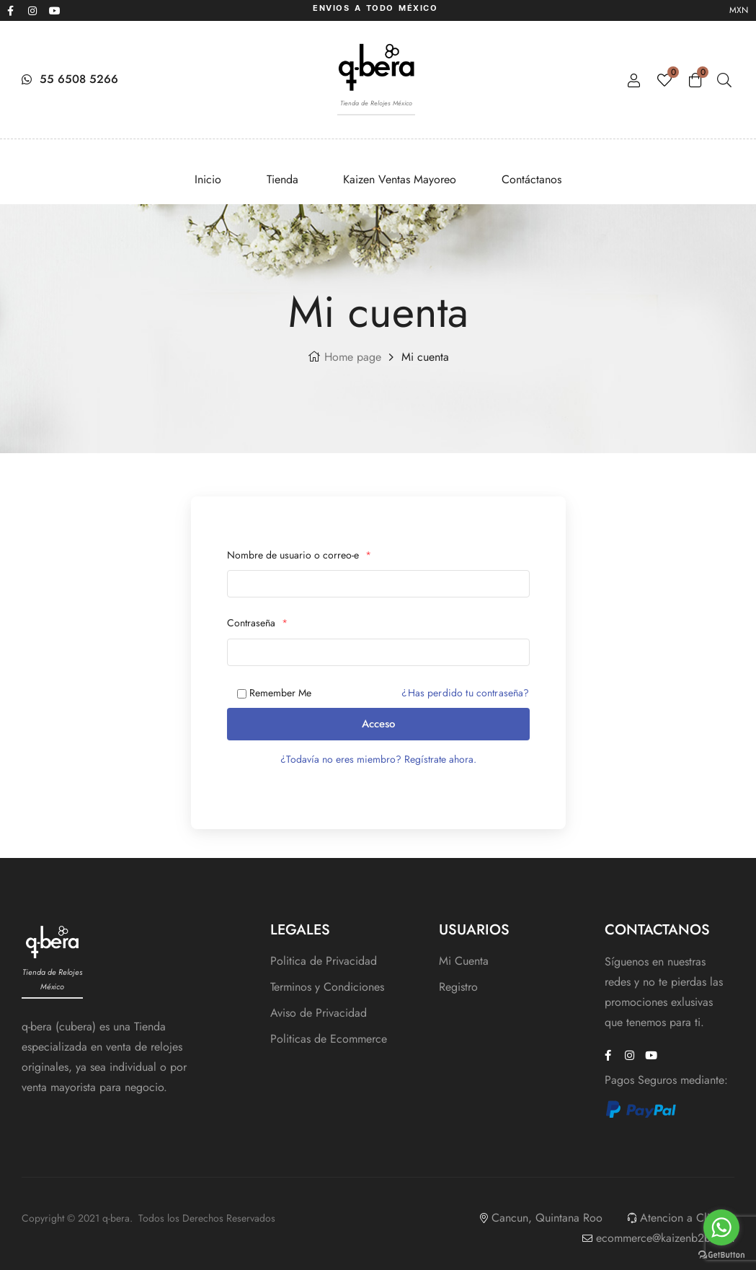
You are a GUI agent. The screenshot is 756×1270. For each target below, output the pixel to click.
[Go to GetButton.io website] (721, 1255)
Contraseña (257, 623)
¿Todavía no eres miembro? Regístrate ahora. (378, 759)
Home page (352, 357)
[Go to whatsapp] (721, 1227)
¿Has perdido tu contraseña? (465, 693)
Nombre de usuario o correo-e (299, 555)
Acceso (378, 724)
